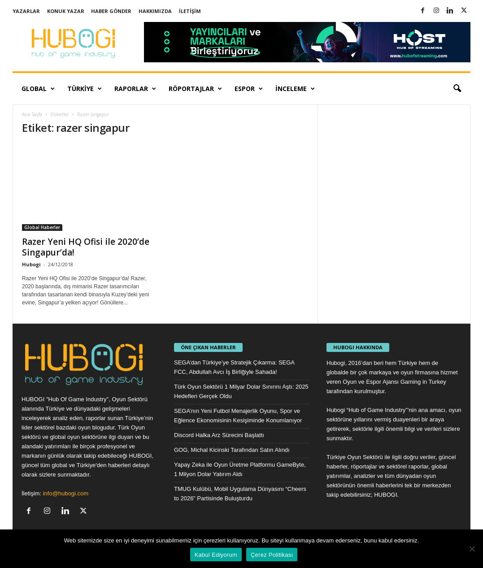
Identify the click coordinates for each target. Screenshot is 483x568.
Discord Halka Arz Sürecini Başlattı (219, 435)
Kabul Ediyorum (216, 554)
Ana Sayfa (32, 114)
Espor (249, 88)
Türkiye (84, 88)
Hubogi (31, 264)
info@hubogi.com (65, 493)
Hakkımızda (155, 11)
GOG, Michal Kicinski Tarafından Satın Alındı (232, 450)
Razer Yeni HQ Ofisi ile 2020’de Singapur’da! (85, 247)
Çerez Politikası (272, 554)
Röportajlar (195, 88)
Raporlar (135, 88)
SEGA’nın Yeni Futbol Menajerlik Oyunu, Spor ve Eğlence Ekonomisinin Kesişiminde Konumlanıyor (238, 416)
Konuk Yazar (65, 11)
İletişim (190, 11)
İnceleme (295, 88)
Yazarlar (26, 11)
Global (38, 88)
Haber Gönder (111, 11)
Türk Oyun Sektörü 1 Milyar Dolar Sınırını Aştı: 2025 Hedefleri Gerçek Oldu (241, 391)
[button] (457, 89)
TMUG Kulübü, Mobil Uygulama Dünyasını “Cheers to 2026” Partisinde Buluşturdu (240, 494)
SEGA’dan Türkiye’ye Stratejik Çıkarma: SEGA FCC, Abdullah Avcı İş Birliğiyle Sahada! (234, 367)
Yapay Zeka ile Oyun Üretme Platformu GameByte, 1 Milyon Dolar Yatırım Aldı (240, 469)
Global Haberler (42, 227)
